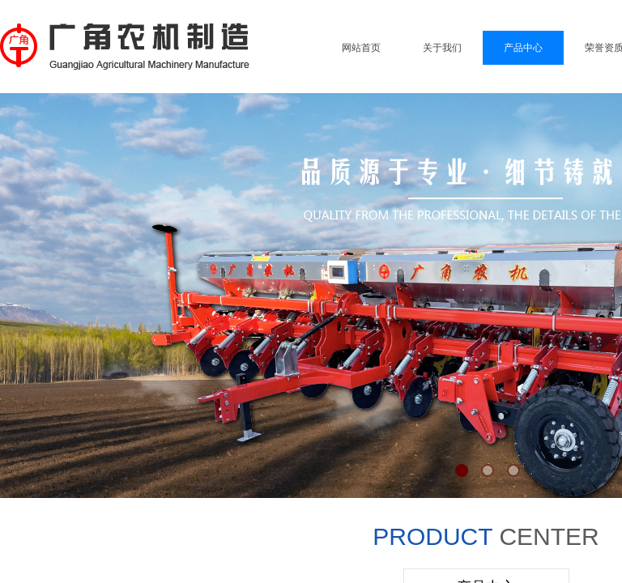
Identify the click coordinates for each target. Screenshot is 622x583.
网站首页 (361, 47)
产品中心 (523, 47)
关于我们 (442, 47)
